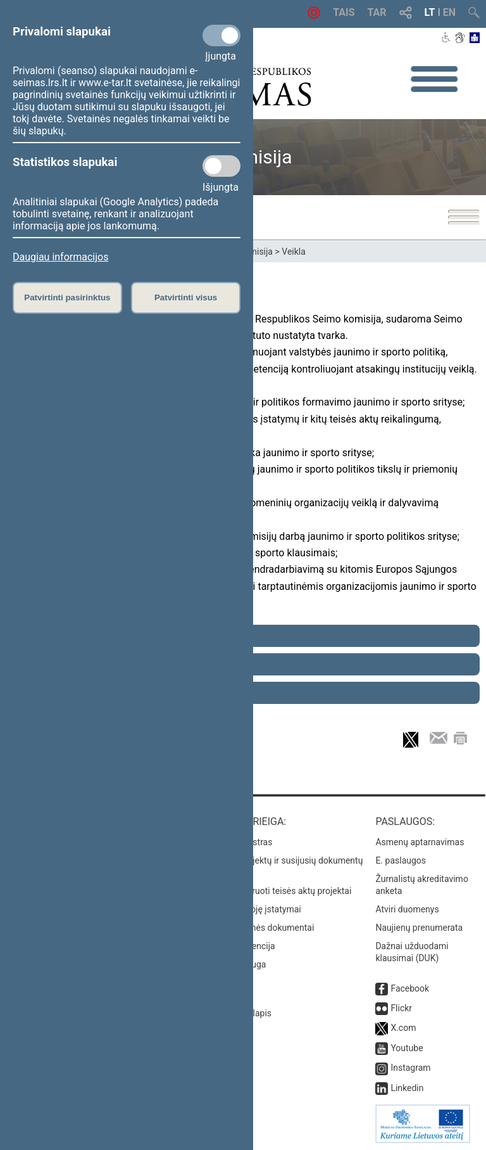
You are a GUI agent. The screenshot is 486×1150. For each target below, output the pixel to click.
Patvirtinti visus (185, 297)
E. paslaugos (400, 860)
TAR (377, 12)
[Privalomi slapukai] (221, 35)
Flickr (401, 1008)
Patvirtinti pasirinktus (67, 297)
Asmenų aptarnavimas (419, 842)
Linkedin (406, 1088)
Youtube (406, 1048)
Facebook (409, 988)
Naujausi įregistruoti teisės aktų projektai (271, 891)
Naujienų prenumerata (419, 928)
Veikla (294, 251)
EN (449, 12)
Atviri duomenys (407, 909)
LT (430, 12)
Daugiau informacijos (60, 257)
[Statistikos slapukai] (221, 166)
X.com (403, 1028)
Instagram (410, 1068)
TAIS (343, 12)
